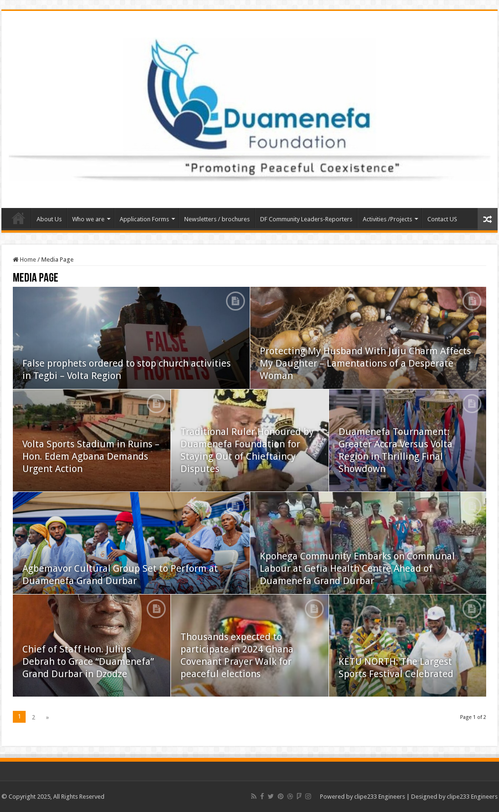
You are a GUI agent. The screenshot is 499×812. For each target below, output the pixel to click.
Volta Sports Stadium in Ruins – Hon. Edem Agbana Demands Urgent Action (91, 456)
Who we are (88, 219)
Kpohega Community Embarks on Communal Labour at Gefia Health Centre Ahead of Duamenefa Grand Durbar (357, 568)
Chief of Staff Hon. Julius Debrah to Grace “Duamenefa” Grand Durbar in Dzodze (88, 661)
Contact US (442, 219)
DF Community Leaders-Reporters (306, 219)
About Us (49, 219)
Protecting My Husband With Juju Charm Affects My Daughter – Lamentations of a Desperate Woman (365, 363)
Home (18, 218)
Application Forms (144, 219)
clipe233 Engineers (379, 796)
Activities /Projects (387, 219)
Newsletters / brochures (217, 219)
